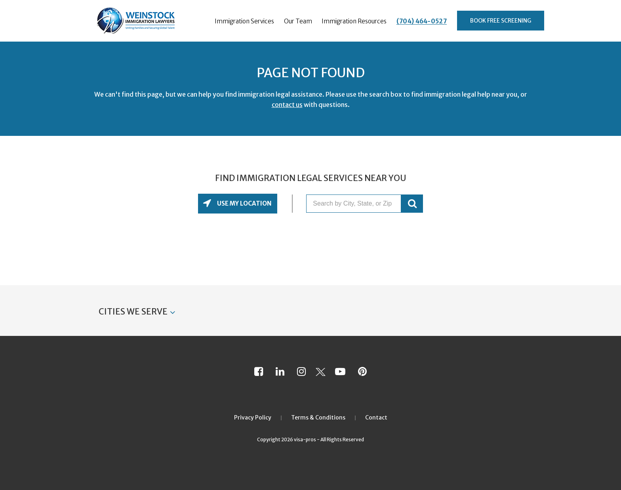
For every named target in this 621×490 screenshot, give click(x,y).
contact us (287, 105)
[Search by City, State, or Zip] (353, 203)
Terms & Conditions (318, 417)
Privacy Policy (252, 417)
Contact (376, 417)
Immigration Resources (354, 21)
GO (412, 203)
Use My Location (244, 203)
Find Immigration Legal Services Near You (310, 178)
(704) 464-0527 (421, 21)
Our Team (298, 21)
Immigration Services (244, 21)
